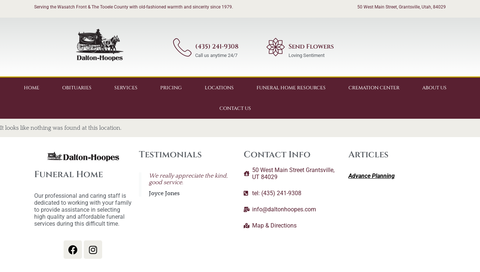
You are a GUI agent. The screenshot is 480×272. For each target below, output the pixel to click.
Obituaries (77, 88)
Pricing (171, 88)
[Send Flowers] (275, 47)
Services (125, 88)
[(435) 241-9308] (182, 47)
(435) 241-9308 (217, 46)
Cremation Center (374, 88)
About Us (434, 88)
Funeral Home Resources (291, 88)
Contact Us (235, 108)
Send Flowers (311, 46)
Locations (219, 88)
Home (31, 88)
